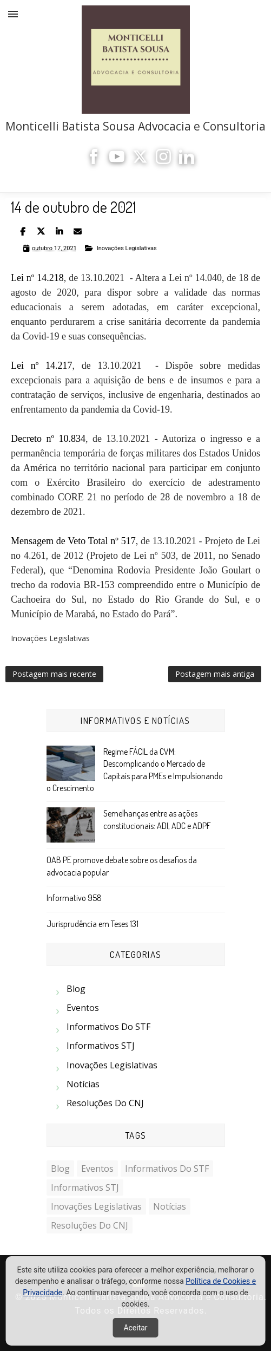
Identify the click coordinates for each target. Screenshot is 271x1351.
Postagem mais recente (54, 674)
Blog (76, 989)
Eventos (83, 1008)
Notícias (83, 1084)
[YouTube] (116, 161)
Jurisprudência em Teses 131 (92, 923)
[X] (140, 161)
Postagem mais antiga (214, 674)
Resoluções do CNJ (105, 1103)
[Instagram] (163, 161)
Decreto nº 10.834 (48, 438)
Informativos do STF (108, 1027)
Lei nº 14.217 (41, 365)
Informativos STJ (101, 1046)
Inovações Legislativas (127, 248)
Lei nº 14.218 (37, 277)
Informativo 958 (74, 897)
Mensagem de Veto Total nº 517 (73, 541)
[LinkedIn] (186, 161)
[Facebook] (93, 161)
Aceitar (135, 1327)
